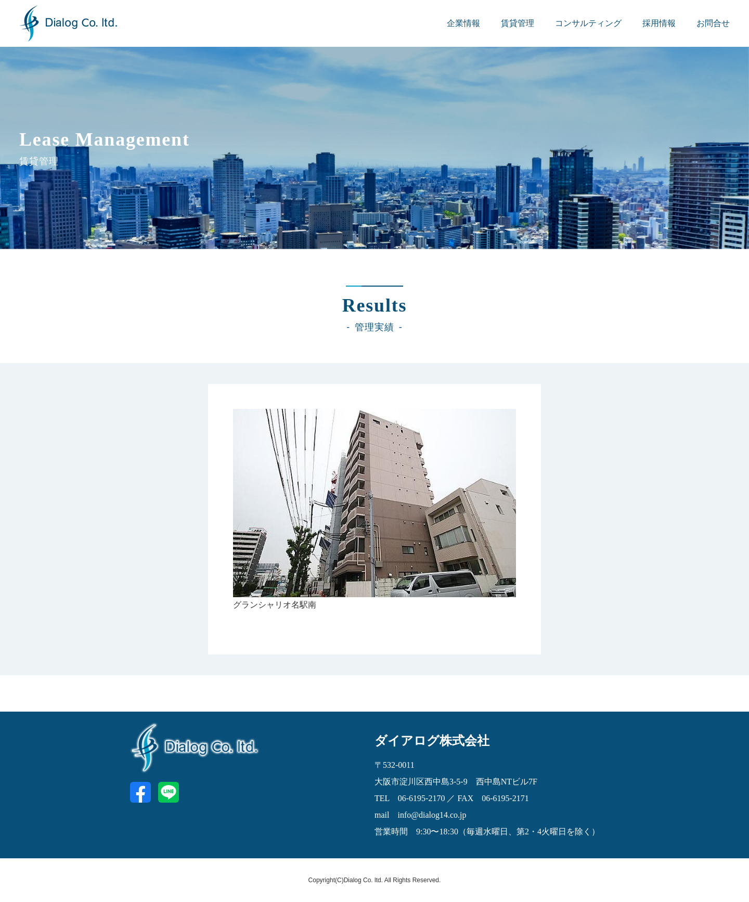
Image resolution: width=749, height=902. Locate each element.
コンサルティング (588, 23)
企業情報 (463, 23)
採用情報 (659, 23)
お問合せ (713, 23)
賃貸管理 (517, 23)
